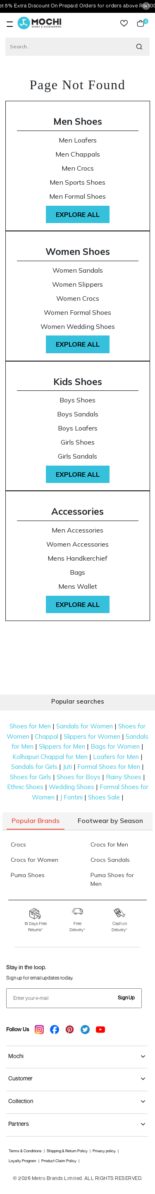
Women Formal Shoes (77, 312)
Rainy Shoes (123, 777)
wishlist (124, 23)
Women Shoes (77, 251)
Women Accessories (77, 544)
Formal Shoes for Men (108, 767)
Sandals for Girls (34, 767)
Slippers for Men (62, 746)
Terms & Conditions (25, 1151)
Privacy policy (104, 1151)
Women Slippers (77, 284)
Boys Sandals (77, 414)
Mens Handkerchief (77, 558)
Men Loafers (78, 140)
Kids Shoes (77, 382)
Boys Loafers (78, 428)
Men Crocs (78, 168)
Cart (140, 23)
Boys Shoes (77, 400)
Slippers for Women (92, 736)
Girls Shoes (78, 442)
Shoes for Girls (30, 777)
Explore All (78, 214)
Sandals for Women (84, 726)
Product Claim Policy (58, 1160)
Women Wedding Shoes (78, 327)
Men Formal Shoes (77, 196)
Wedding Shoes (71, 787)
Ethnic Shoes (25, 787)
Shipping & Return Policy (67, 1151)
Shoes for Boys (78, 777)
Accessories (77, 511)
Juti (67, 767)
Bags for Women (115, 746)
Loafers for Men (116, 757)
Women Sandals (77, 270)
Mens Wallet (77, 586)
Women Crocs (77, 298)
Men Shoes (77, 121)
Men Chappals (77, 154)
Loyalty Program (22, 1160)
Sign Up (126, 997)
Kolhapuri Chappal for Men (50, 757)
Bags (77, 572)
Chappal (46, 736)
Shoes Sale (104, 797)
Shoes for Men (30, 726)
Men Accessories (77, 530)
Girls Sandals (77, 456)
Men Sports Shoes (77, 182)
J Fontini (71, 797)
